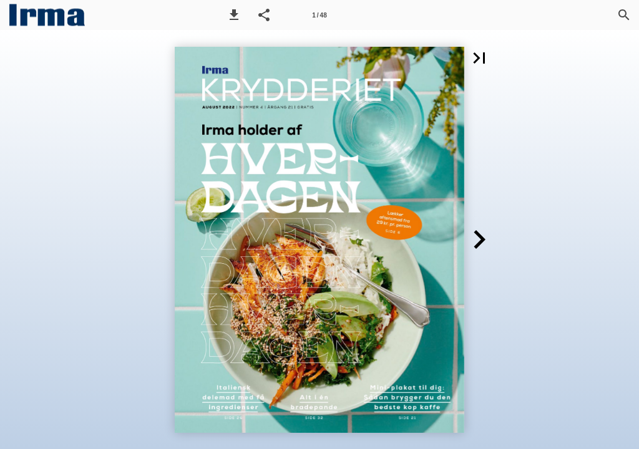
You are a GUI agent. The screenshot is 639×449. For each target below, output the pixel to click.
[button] (234, 15)
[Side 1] (319, 15)
